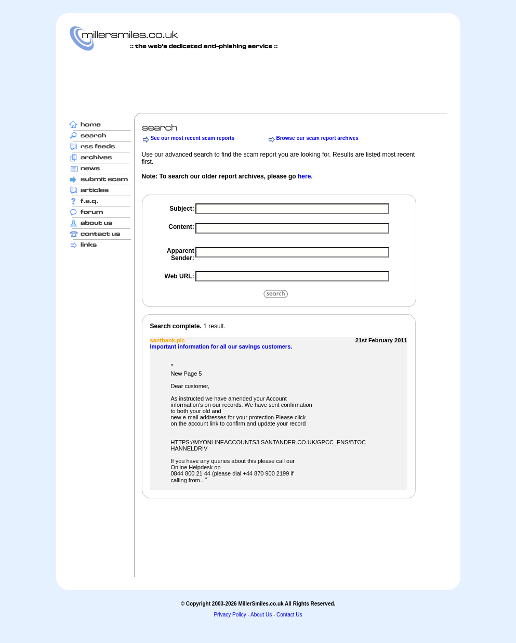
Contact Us (289, 615)
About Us (261, 615)
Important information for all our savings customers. (221, 346)
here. (305, 176)
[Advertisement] (258, 81)
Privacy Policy (230, 615)
